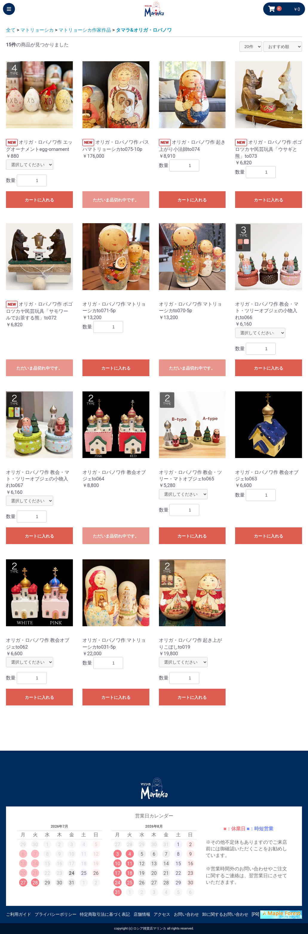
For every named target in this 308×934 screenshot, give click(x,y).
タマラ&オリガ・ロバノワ (144, 30)
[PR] (277, 914)
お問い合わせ (186, 914)
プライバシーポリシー (55, 914)
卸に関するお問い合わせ (225, 914)
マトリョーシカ (37, 30)
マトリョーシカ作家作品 (85, 30)
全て (11, 30)
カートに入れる (39, 199)
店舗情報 (142, 914)
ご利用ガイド (18, 914)
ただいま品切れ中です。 (116, 199)
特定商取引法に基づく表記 (105, 914)
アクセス (162, 914)
